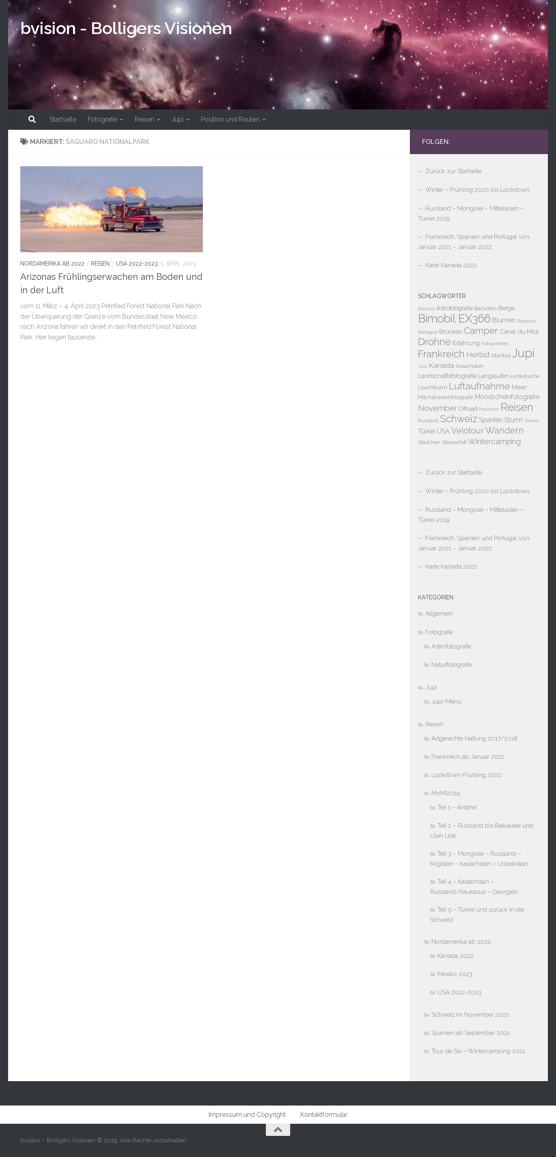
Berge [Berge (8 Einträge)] (506, 308)
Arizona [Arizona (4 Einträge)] (426, 308)
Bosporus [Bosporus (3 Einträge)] (526, 320)
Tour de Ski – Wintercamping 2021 (478, 1051)
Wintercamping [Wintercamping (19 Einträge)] (494, 441)
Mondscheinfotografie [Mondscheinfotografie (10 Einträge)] (507, 397)
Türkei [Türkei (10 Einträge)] (426, 431)
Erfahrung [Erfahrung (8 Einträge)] (466, 342)
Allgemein (439, 613)
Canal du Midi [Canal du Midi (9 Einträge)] (519, 331)
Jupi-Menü (446, 701)
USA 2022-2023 (137, 263)
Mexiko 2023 (454, 974)
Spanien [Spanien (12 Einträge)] (491, 420)
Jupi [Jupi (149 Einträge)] (523, 353)
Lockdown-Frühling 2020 (466, 775)
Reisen (144, 119)
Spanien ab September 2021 (470, 1033)
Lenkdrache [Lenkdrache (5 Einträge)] (525, 376)
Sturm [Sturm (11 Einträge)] (513, 420)
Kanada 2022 (455, 956)
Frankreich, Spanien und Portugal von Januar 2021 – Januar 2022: (473, 242)
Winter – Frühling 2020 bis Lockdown (477, 189)
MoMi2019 (445, 793)
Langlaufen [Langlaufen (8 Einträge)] (493, 375)
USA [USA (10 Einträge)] (443, 431)
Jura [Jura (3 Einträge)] (422, 366)
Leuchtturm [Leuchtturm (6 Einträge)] (432, 387)
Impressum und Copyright (247, 1114)
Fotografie (102, 119)
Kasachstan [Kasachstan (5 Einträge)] (469, 366)
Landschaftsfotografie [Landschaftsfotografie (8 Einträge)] (447, 375)
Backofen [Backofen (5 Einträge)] (485, 308)
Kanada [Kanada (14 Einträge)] (441, 365)
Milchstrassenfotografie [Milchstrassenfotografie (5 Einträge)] (445, 397)
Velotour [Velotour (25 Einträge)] (467, 431)
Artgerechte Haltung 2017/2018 (474, 738)
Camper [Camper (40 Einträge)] (481, 330)
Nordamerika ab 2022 (52, 263)
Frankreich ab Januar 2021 (467, 756)
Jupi (177, 119)
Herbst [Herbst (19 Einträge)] (478, 354)
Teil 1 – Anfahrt (457, 807)
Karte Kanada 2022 (451, 265)
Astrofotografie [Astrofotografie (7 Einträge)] (454, 308)
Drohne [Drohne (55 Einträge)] (434, 342)
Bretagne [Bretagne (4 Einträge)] (427, 332)
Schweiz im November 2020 (470, 1014)
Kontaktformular (323, 1114)
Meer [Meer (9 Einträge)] (519, 387)
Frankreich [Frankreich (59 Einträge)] (441, 354)
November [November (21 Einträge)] (437, 408)
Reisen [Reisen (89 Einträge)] (516, 407)
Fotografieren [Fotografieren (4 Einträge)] (495, 343)
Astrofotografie (451, 646)
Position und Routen (230, 119)
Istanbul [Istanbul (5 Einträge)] (501, 355)
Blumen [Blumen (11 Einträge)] (504, 320)
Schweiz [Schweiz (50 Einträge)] (458, 419)
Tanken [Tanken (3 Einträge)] (531, 420)
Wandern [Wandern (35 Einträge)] (504, 430)
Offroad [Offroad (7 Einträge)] (468, 409)
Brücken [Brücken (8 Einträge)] (450, 331)
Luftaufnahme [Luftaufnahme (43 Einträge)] (479, 385)
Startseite (63, 119)
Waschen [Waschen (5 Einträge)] (429, 442)
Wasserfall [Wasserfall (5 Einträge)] (454, 442)
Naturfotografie (451, 664)
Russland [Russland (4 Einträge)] (428, 420)
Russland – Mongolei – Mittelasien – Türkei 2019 (471, 213)
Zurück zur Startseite (453, 171)
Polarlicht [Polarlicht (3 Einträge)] (489, 409)
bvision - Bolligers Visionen (126, 28)
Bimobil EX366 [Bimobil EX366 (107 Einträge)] (454, 318)
